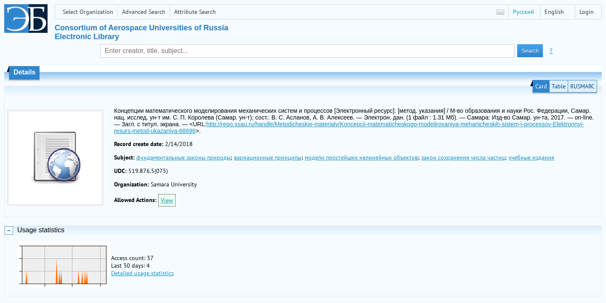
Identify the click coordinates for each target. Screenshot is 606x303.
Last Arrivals (28, 294)
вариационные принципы (267, 157)
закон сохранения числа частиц (463, 157)
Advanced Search (143, 12)
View (167, 200)
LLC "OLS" (329, 294)
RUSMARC (582, 86)
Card (541, 86)
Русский (523, 12)
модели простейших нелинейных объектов (361, 157)
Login (586, 12)
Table (559, 86)
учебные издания (531, 157)
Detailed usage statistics (142, 273)
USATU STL (332, 284)
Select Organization (88, 12)
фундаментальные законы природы (183, 157)
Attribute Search (195, 12)
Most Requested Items (78, 294)
